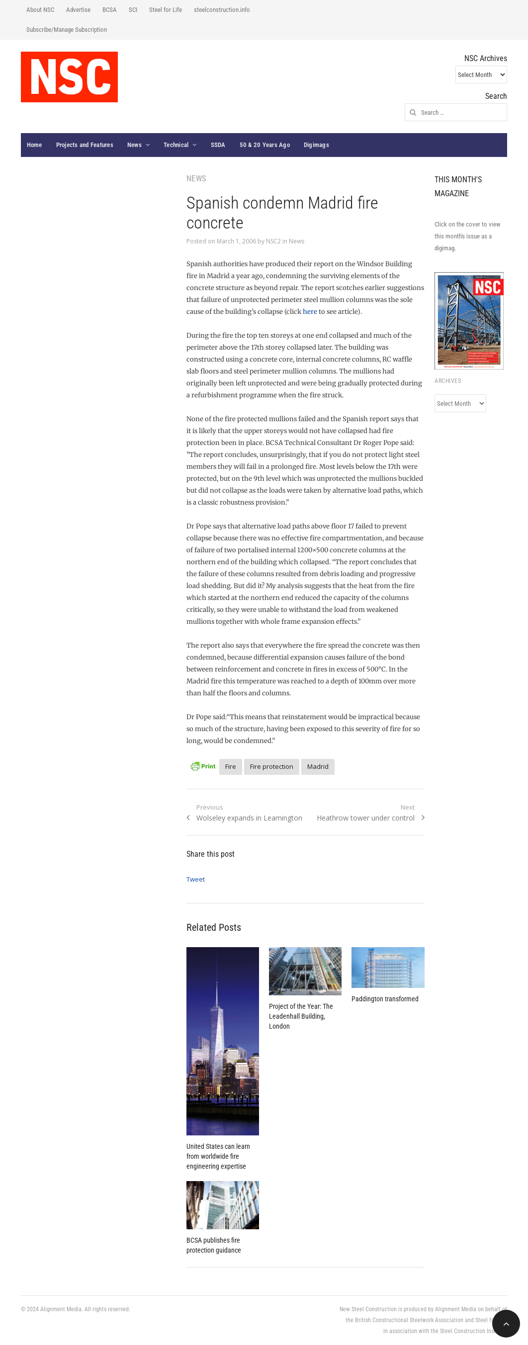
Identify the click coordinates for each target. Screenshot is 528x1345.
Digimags (316, 145)
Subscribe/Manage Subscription (66, 29)
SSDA (218, 145)
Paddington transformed (385, 999)
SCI (133, 9)
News (134, 145)
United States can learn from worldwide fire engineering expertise (218, 1156)
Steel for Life (165, 9)
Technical (176, 145)
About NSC (40, 9)
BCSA (109, 9)
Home (34, 145)
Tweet (195, 879)
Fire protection (271, 766)
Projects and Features (84, 145)
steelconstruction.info (222, 9)
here (310, 311)
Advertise (78, 9)
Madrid (318, 766)
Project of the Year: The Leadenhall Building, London (301, 1016)
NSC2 (273, 241)
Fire (230, 766)
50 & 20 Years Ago (265, 145)
